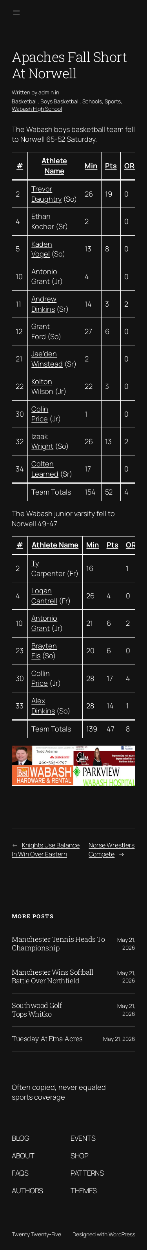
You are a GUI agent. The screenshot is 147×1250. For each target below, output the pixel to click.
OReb (133, 165)
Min (91, 165)
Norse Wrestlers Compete (111, 849)
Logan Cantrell (44, 595)
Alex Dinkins (43, 705)
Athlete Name (54, 165)
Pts (111, 165)
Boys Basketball (60, 101)
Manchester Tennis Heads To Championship (58, 943)
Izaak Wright (42, 441)
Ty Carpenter (48, 568)
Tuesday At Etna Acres (47, 1039)
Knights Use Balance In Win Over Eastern (46, 849)
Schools (92, 101)
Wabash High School (37, 108)
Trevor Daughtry (46, 194)
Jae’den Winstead (47, 358)
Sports (113, 101)
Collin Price (40, 678)
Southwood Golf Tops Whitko (37, 1010)
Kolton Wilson (42, 386)
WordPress (122, 1234)
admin (46, 92)
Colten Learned (44, 469)
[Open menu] (16, 12)
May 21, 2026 (126, 943)
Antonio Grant (44, 276)
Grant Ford (40, 331)
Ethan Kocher (42, 221)
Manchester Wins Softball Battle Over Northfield (52, 976)
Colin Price (39, 414)
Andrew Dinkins (43, 304)
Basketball (25, 101)
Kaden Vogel (41, 249)
